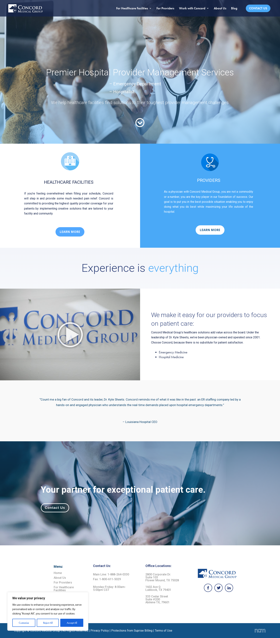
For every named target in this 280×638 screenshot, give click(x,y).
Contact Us (258, 8)
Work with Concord (192, 8)
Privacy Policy (99, 630)
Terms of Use (163, 630)
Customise (24, 622)
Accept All (72, 622)
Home (58, 573)
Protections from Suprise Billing (132, 630)
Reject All (48, 622)
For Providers (165, 8)
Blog (234, 8)
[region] (47, 611)
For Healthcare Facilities (132, 8)
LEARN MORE (70, 232)
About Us (220, 8)
